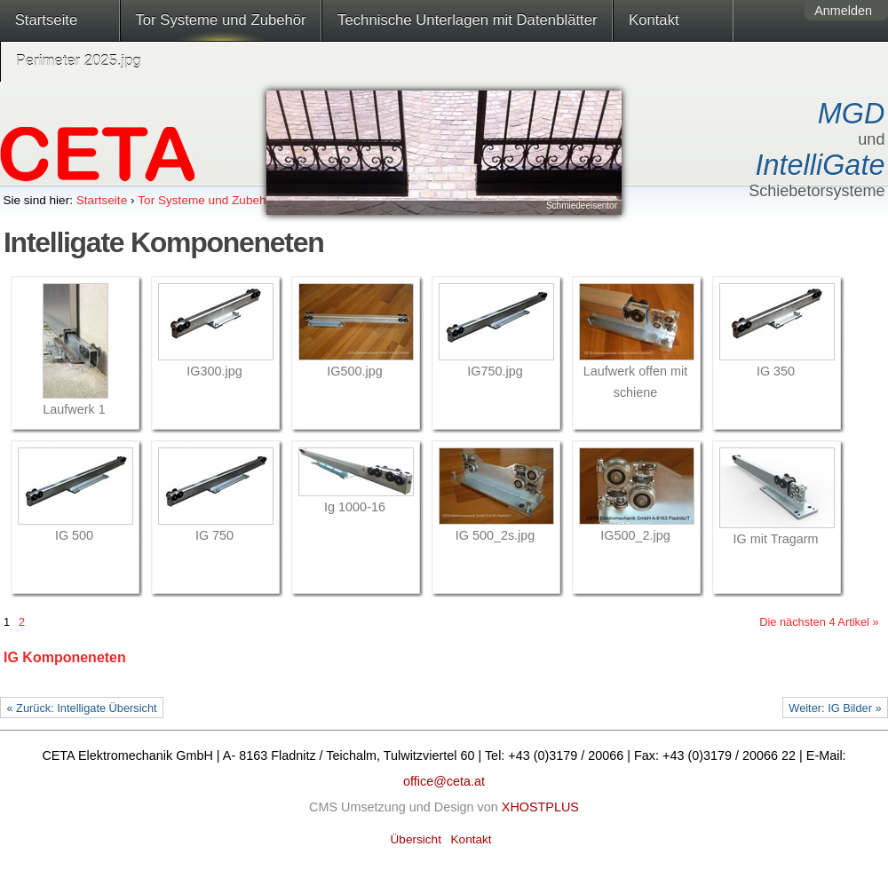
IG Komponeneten (65, 657)
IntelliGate (820, 165)
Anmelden (843, 11)
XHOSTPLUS (540, 807)
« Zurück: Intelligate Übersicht (81, 708)
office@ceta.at (444, 781)
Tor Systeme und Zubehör (220, 20)
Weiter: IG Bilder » (835, 708)
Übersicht (416, 839)
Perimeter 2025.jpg (78, 60)
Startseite (46, 20)
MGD (851, 114)
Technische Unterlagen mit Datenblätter (467, 20)
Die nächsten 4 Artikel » (818, 622)
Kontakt (654, 20)
